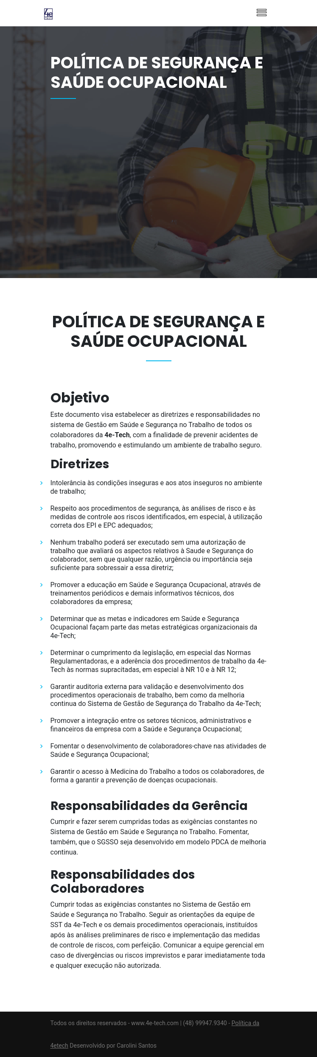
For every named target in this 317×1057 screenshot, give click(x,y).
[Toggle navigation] (261, 13)
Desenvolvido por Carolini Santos (113, 1045)
